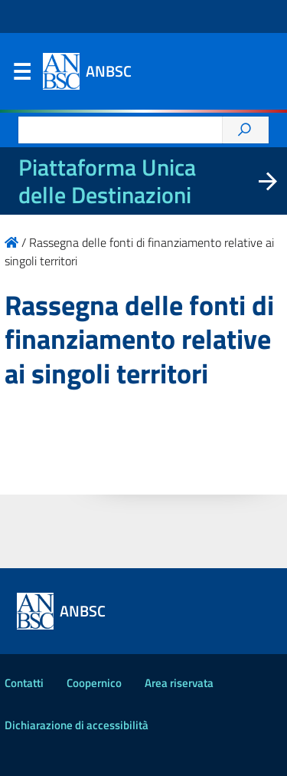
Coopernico (94, 683)
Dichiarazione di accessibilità (76, 725)
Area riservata (179, 683)
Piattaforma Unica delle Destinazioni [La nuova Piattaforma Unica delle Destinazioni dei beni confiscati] (107, 181)
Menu (21, 75)
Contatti (24, 683)
